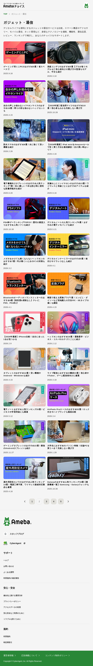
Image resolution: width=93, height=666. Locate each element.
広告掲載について (30, 655)
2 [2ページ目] (39, 501)
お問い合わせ (8, 566)
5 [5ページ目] (60, 501)
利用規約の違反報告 (11, 578)
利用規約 (6, 636)
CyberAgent (14, 543)
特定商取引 (7, 642)
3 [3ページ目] (46, 501)
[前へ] (25, 501)
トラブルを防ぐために (12, 619)
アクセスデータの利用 (12, 607)
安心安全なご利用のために (13, 613)
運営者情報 (9, 655)
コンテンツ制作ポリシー (57, 655)
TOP (5, 14)
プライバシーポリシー (12, 601)
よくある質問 (8, 572)
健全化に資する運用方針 (12, 596)
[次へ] (68, 501)
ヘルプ (6, 560)
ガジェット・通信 (18, 14)
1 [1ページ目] (32, 501)
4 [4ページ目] (53, 501)
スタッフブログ (13, 534)
